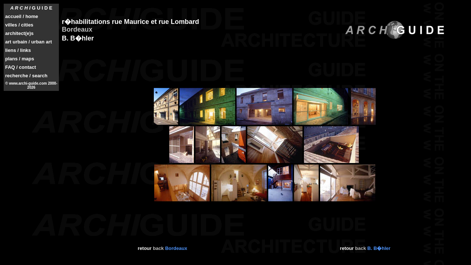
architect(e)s (19, 33)
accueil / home (21, 16)
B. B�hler (378, 248)
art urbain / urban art (28, 42)
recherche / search (26, 75)
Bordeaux (176, 248)
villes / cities (19, 25)
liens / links (18, 50)
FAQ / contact (20, 67)
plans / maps (19, 58)
